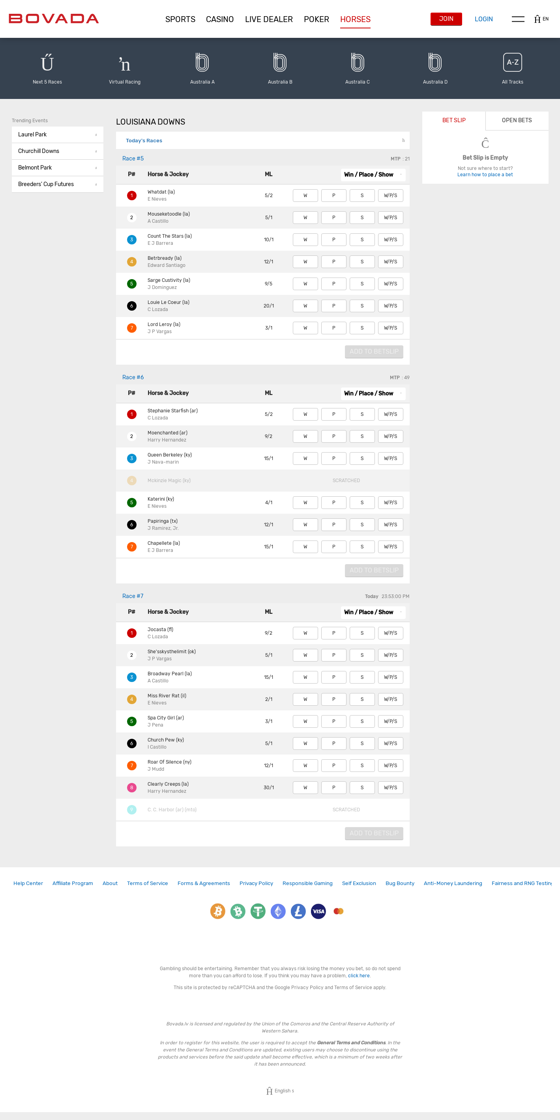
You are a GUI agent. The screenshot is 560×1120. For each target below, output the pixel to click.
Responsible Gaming (308, 883)
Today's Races (144, 140)
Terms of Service (147, 883)
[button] (180, 19)
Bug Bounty (400, 883)
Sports (180, 19)
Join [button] (446, 18)
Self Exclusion (359, 883)
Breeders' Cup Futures (57, 184)
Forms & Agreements (204, 883)
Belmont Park (57, 167)
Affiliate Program (72, 883)
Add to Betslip (374, 351)
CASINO (220, 19)
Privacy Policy (256, 883)
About (110, 883)
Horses (355, 19)
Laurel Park (57, 134)
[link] (28, 883)
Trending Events (30, 120)
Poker (316, 19)
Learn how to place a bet (485, 174)
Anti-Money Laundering (453, 883)
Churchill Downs (57, 151)
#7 (132, 596)
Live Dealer (269, 19)
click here (359, 975)
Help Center (28, 883)
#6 (133, 377)
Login (484, 19)
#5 (133, 158)
